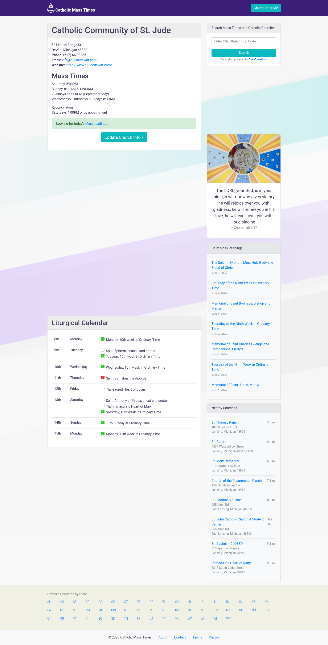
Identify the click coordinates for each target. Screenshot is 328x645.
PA (75, 618)
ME (62, 610)
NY (228, 610)
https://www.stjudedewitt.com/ (89, 65)
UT (151, 618)
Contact (180, 637)
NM (215, 610)
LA (49, 610)
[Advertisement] (124, 184)
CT (126, 602)
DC (151, 602)
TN (126, 618)
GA (177, 602)
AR (87, 602)
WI (215, 618)
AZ (75, 602)
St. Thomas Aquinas (227, 500)
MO (139, 610)
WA (190, 618)
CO (113, 602)
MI (100, 610)
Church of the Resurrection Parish (237, 481)
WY (228, 618)
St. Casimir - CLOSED (227, 544)
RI (87, 618)
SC (100, 618)
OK (49, 618)
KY (266, 602)
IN (227, 602)
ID (202, 602)
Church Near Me (266, 8)
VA (177, 618)
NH (190, 610)
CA (100, 602)
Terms (197, 637)
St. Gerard (219, 442)
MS (126, 610)
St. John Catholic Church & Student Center (238, 521)
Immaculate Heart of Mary (231, 563)
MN (113, 610)
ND (254, 610)
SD (113, 618)
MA (88, 610)
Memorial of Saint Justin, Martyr (235, 385)
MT (151, 610)
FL (164, 602)
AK (62, 602)
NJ (202, 610)
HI (189, 602)
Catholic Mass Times (71, 8)
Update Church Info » (124, 137)
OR (62, 618)
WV (203, 618)
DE (138, 602)
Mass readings (96, 124)
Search (244, 53)
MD (75, 610)
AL (49, 602)
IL (214, 602)
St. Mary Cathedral (225, 461)
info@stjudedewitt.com (79, 60)
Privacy (214, 637)
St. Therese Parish (225, 422)
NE (164, 610)
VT (164, 618)
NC (241, 610)
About (162, 637)
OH (267, 610)
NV (177, 610)
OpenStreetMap (258, 59)
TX (138, 618)
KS (253, 602)
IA (240, 602)
